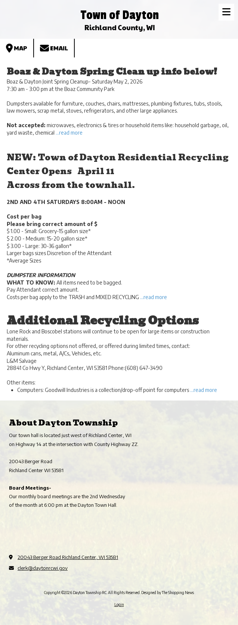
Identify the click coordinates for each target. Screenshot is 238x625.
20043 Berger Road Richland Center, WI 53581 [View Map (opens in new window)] (68, 557)
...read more (69, 132)
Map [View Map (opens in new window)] (16, 48)
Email (54, 48)
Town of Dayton (120, 15)
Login (119, 604)
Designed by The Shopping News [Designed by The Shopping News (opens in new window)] (167, 592)
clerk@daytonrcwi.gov (43, 568)
